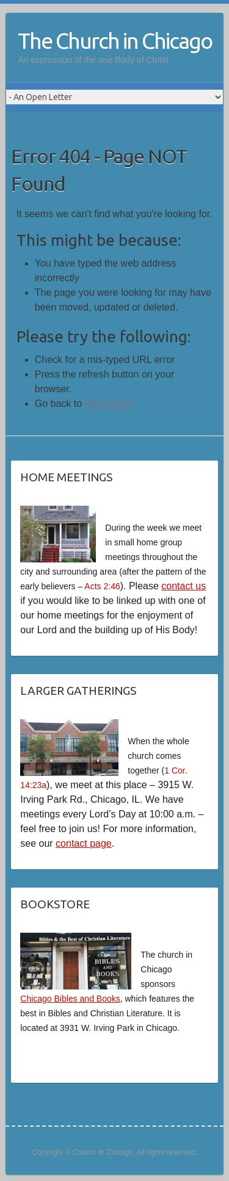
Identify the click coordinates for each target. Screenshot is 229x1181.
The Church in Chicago (115, 40)
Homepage (109, 403)
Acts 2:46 (102, 586)
